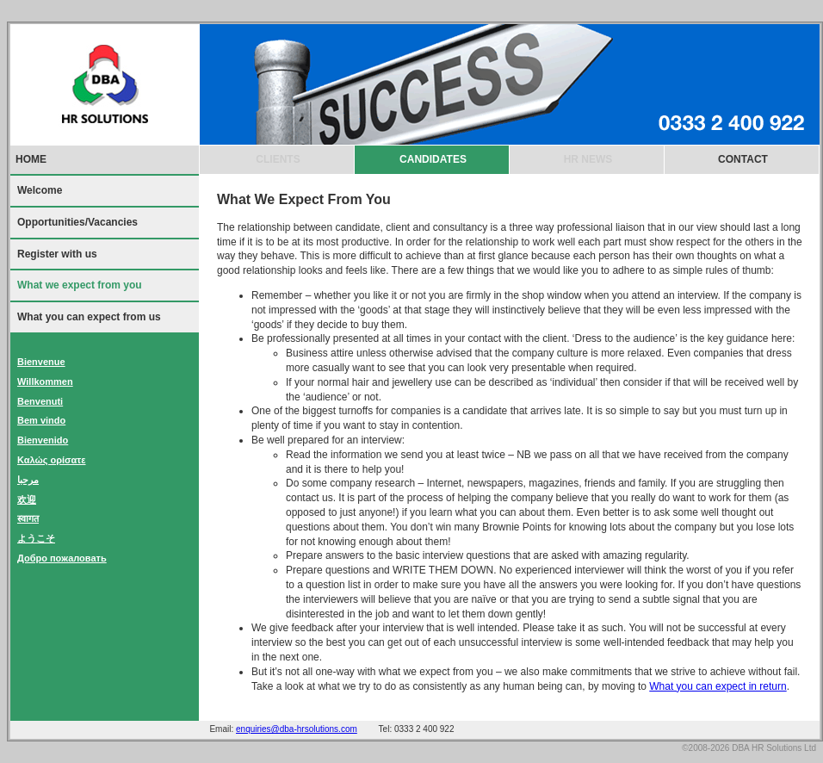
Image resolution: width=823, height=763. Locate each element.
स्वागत (28, 518)
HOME (30, 159)
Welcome (39, 190)
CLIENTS (278, 159)
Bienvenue (41, 362)
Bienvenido (42, 440)
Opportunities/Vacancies (77, 222)
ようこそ (36, 538)
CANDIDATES (433, 159)
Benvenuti (40, 401)
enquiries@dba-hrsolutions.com (296, 729)
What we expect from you (79, 285)
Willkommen (45, 381)
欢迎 (26, 499)
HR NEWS (588, 159)
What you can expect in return (717, 686)
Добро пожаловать (62, 558)
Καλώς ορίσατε (51, 460)
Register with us (57, 254)
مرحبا (28, 480)
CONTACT (743, 159)
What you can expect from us (89, 317)
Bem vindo (41, 420)
